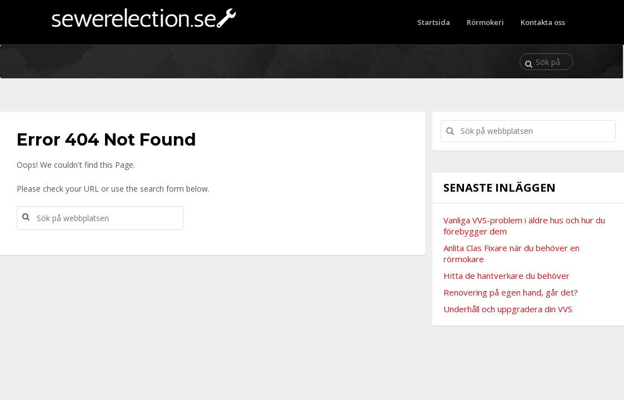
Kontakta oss (543, 22)
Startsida (433, 22)
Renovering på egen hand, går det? (510, 292)
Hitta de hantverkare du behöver (506, 275)
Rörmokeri (485, 22)
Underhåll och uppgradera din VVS (507, 308)
